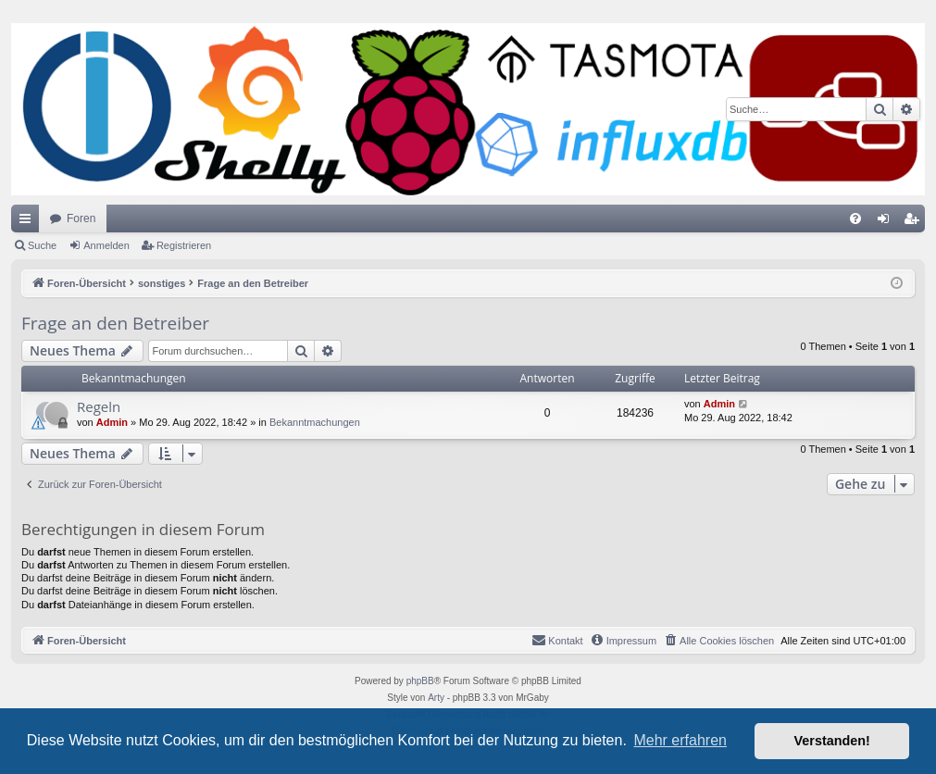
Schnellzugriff (29, 222)
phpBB (420, 681)
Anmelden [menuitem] (887, 222)
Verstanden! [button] (832, 740)
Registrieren (183, 245)
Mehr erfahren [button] (680, 740)
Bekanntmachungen (314, 422)
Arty (436, 698)
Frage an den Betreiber (115, 323)
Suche (42, 245)
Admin (112, 422)
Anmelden (106, 245)
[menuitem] (855, 218)
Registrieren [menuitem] (915, 222)
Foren (81, 218)
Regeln (98, 406)
